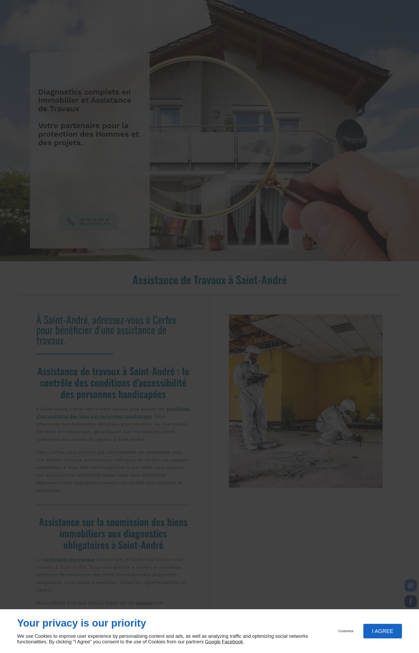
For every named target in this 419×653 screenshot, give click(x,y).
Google (212, 641)
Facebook (232, 641)
